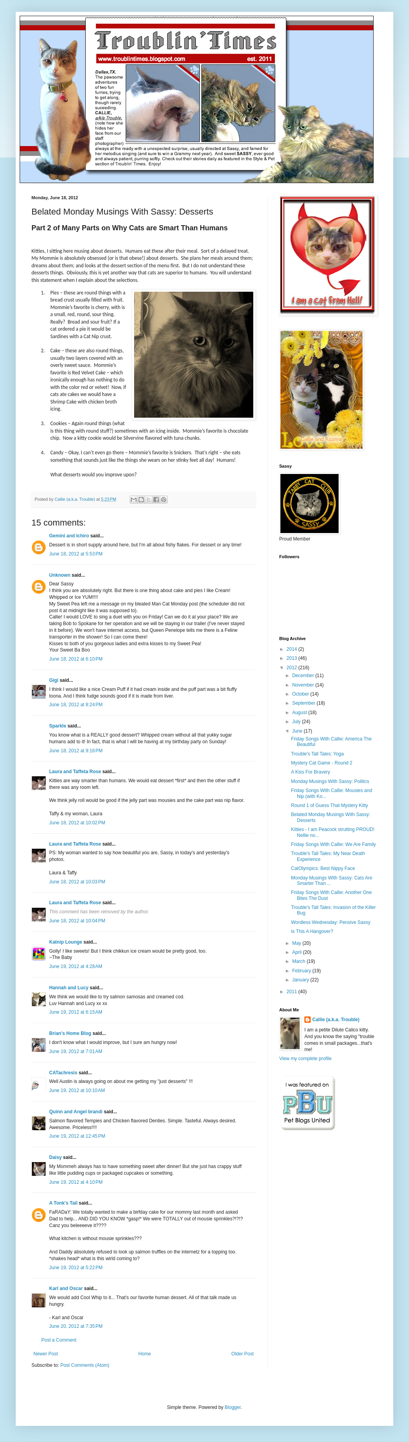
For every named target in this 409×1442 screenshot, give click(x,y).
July (297, 721)
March (299, 961)
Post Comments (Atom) (84, 1365)
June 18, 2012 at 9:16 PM (76, 750)
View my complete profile (305, 1058)
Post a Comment (58, 1340)
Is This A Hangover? (312, 931)
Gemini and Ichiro (69, 536)
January (301, 980)
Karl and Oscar (66, 1288)
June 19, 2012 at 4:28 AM (75, 966)
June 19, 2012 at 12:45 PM (77, 1136)
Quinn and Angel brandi (76, 1111)
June (298, 731)
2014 (292, 649)
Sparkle (57, 726)
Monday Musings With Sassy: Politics (330, 781)
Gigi (53, 680)
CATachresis (63, 1072)
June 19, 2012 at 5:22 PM (76, 1267)
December (303, 675)
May (297, 943)
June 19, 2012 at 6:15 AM (75, 1012)
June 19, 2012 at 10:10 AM (77, 1090)
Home (144, 1354)
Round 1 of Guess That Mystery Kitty (329, 805)
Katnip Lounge (65, 942)
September (304, 703)
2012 (292, 667)
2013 (292, 658)
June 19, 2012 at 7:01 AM (75, 1051)
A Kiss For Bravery (310, 772)
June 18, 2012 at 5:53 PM (76, 554)
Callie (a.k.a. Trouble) (335, 1019)
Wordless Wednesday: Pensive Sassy (330, 922)
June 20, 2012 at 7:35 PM (76, 1326)
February (302, 971)
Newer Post (45, 1354)
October (301, 694)
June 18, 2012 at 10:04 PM (77, 921)
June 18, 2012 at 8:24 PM (76, 704)
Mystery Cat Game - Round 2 (321, 763)
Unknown (59, 575)
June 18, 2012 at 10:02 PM (77, 823)
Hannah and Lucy (68, 987)
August (300, 712)
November (303, 685)
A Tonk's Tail (63, 1203)
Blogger (233, 1407)
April (297, 952)
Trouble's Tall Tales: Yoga (317, 754)
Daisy (55, 1157)
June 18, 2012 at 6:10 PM (76, 659)
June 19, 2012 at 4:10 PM (76, 1182)
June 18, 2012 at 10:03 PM (77, 882)
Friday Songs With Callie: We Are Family (333, 844)
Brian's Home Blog (70, 1033)
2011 (292, 991)
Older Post (242, 1354)
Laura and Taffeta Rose (75, 771)
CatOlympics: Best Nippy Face (323, 868)
